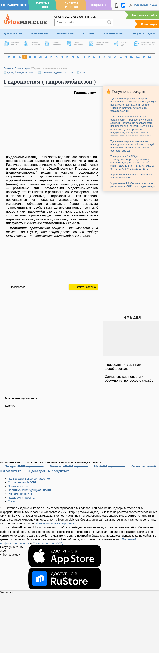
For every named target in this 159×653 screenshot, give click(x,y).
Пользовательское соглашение (29, 478)
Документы (13, 33)
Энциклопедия (143, 33)
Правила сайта (18, 486)
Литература (65, 33)
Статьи (88, 33)
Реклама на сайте (144, 15)
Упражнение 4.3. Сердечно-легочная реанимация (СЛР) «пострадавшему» (132, 185)
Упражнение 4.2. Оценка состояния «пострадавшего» (131, 176)
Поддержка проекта (21, 497)
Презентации (113, 33)
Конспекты (39, 33)
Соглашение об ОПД (22, 482)
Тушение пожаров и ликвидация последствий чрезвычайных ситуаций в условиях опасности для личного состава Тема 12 (132, 146)
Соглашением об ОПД (47, 543)
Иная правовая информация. (55, 523)
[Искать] (109, 22)
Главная (8, 68)
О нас (12, 501)
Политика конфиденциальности (29, 490)
